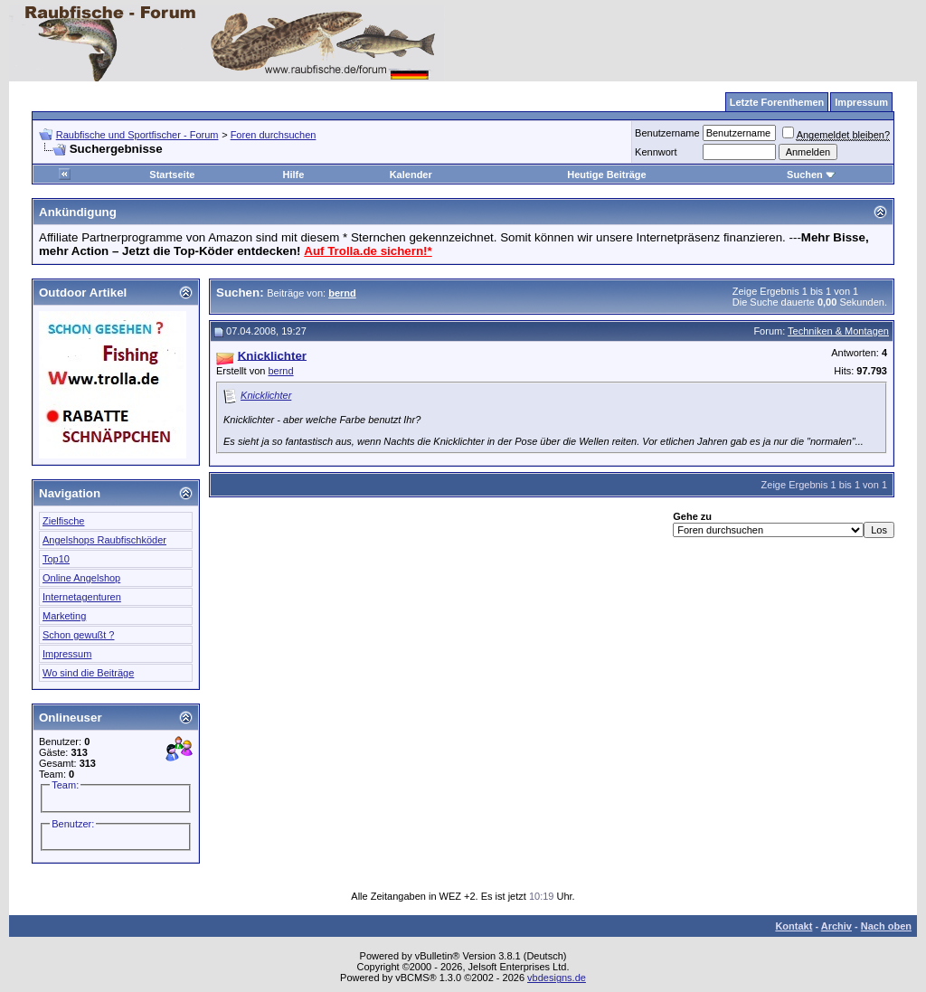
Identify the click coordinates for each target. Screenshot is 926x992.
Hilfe (293, 174)
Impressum (67, 653)
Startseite (171, 174)
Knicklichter (266, 395)
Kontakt (793, 926)
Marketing (64, 615)
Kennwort (655, 151)
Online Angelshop (81, 577)
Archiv (836, 926)
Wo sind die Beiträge (88, 672)
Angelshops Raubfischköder (104, 539)
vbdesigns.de (556, 977)
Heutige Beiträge (606, 174)
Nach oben (886, 926)
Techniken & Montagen (838, 331)
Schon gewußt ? (79, 634)
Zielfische (63, 520)
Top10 (56, 558)
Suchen (811, 174)
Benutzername (667, 133)
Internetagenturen (82, 596)
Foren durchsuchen (274, 134)
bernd (280, 370)
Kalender (411, 174)
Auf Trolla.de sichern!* (367, 251)
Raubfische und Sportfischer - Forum (137, 134)
